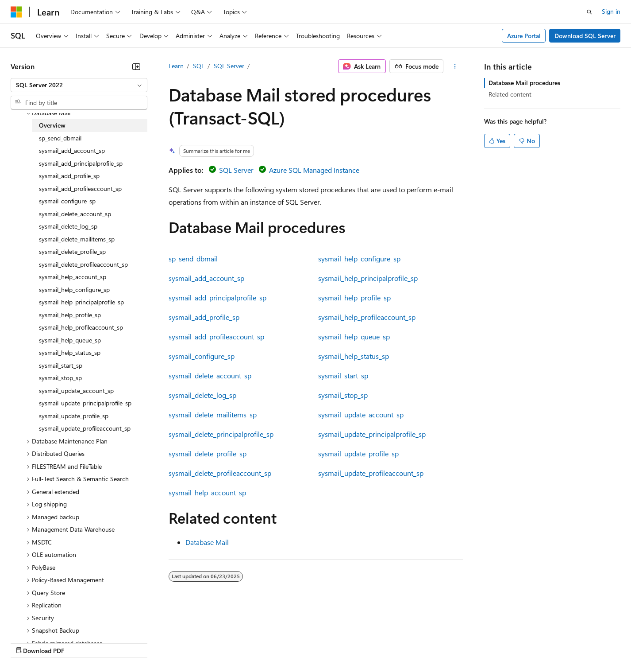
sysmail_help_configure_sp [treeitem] (74, 289)
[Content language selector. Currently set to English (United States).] (51, 621)
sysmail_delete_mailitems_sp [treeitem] (77, 239)
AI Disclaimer (28, 642)
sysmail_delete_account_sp (210, 375)
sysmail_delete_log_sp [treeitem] (68, 226)
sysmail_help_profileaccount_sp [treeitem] (81, 327)
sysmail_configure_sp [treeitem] (67, 201)
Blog (121, 642)
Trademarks (366, 642)
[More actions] (454, 66)
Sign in (611, 11)
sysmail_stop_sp (343, 395)
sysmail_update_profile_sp (358, 453)
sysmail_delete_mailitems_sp (213, 414)
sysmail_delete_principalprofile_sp (221, 434)
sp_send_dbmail (193, 258)
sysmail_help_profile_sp (354, 297)
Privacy (193, 642)
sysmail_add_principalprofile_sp (217, 297)
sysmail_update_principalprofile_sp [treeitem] (85, 403)
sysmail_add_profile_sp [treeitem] (69, 175)
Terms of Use (323, 642)
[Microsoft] (16, 12)
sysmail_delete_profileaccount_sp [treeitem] (83, 264)
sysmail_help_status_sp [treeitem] (69, 352)
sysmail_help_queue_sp (354, 336)
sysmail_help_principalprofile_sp (368, 278)
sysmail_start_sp (343, 375)
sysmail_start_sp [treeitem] (60, 365)
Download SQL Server (585, 35)
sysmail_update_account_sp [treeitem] (76, 390)
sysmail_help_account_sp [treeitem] (72, 276)
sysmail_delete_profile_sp (207, 453)
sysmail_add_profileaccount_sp (216, 336)
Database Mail (207, 542)
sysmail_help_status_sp (353, 356)
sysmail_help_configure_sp (359, 258)
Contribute (158, 642)
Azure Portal (524, 35)
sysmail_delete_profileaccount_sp (220, 473)
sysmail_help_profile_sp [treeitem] (70, 315)
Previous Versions (80, 642)
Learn (176, 66)
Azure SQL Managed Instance (314, 170)
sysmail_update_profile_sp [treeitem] (73, 416)
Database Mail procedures (524, 82)
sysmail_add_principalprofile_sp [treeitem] (81, 163)
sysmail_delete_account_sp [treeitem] (75, 214)
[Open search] (589, 12)
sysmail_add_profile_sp (204, 317)
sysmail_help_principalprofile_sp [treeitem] (81, 302)
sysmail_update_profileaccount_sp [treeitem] (85, 428)
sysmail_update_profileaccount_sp (370, 473)
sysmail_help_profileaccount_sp (367, 317)
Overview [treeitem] (52, 125)
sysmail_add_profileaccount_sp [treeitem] (80, 188)
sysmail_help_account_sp (207, 492)
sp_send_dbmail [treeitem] (60, 138)
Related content (510, 94)
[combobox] (79, 85)
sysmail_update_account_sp (361, 414)
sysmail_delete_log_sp (202, 395)
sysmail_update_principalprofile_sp (372, 434)
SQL (198, 66)
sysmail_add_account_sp (206, 278)
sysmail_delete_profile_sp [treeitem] (72, 251)
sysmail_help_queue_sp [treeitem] (70, 340)
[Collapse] (136, 66)
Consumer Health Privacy (254, 642)
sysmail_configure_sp (202, 356)
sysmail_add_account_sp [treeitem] (72, 150)
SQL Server (229, 66)
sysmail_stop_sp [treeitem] (60, 377)
